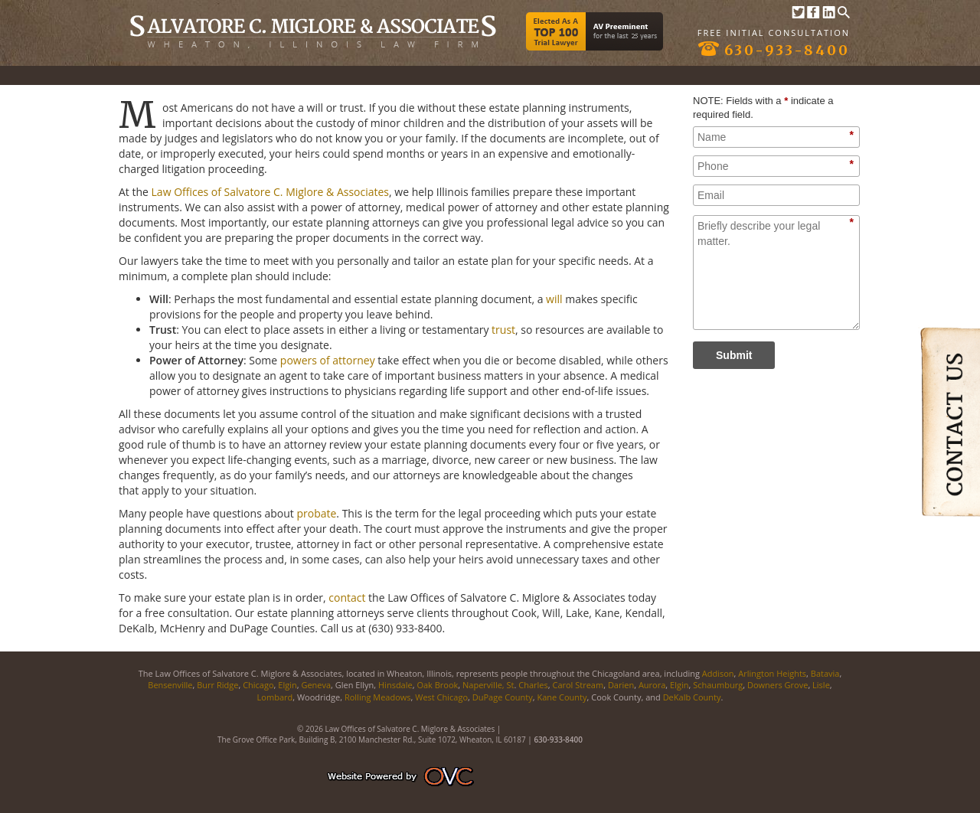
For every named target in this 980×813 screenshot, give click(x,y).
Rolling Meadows (378, 697)
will (554, 299)
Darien (621, 685)
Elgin (287, 685)
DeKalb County (692, 697)
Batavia (825, 673)
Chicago (258, 685)
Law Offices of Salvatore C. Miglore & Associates (270, 191)
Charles (532, 685)
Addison (718, 673)
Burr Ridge (217, 685)
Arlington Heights (772, 673)
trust (503, 329)
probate (316, 513)
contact (346, 597)
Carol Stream (577, 685)
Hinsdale (395, 685)
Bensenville (170, 685)
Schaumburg (718, 685)
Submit (734, 355)
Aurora (652, 685)
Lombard (275, 697)
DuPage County (502, 697)
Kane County (561, 697)
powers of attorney (327, 360)
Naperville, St (488, 685)
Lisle (821, 685)
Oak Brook (437, 685)
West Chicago (441, 697)
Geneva (316, 685)
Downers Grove (777, 685)
